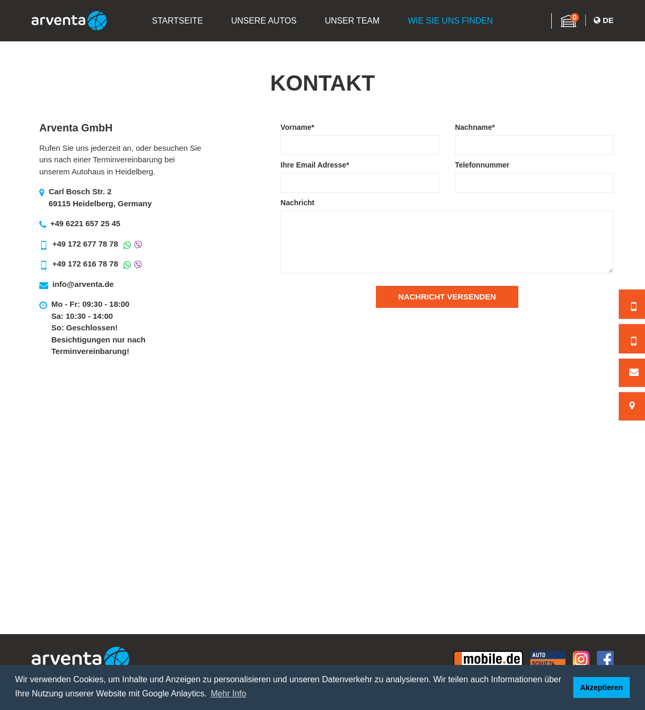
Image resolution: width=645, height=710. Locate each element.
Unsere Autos (263, 21)
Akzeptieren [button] (601, 687)
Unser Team (352, 21)
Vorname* (297, 127)
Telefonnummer (482, 165)
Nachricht (298, 202)
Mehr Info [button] (229, 693)
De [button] (604, 20)
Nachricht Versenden (447, 296)
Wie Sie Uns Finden (452, 21)
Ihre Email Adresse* (315, 165)
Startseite (175, 21)
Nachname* (475, 127)
